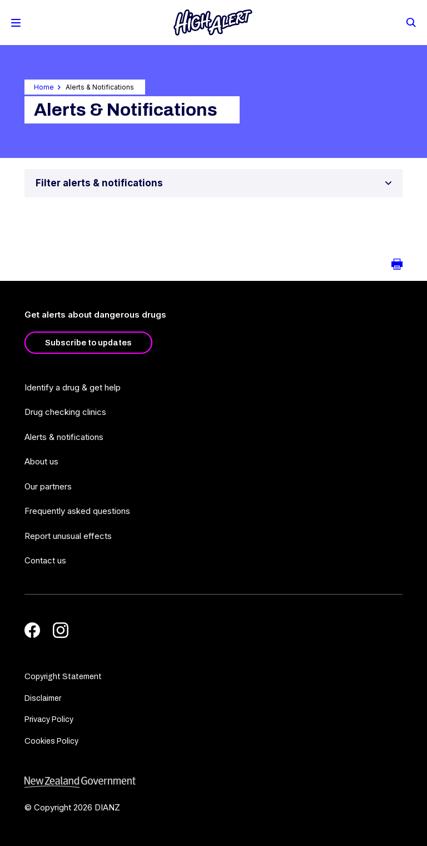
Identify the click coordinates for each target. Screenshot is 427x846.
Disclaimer (42, 698)
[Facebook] (32, 630)
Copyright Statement (63, 676)
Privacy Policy (48, 719)
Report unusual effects (68, 536)
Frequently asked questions (77, 511)
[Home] (213, 22)
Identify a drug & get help (72, 387)
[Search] (410, 21)
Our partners (48, 486)
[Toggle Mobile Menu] (16, 23)
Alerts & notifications (63, 437)
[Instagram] (60, 630)
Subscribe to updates (88, 342)
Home (44, 87)
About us (41, 461)
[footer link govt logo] (213, 782)
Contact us (45, 560)
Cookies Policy (51, 741)
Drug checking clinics (65, 412)
